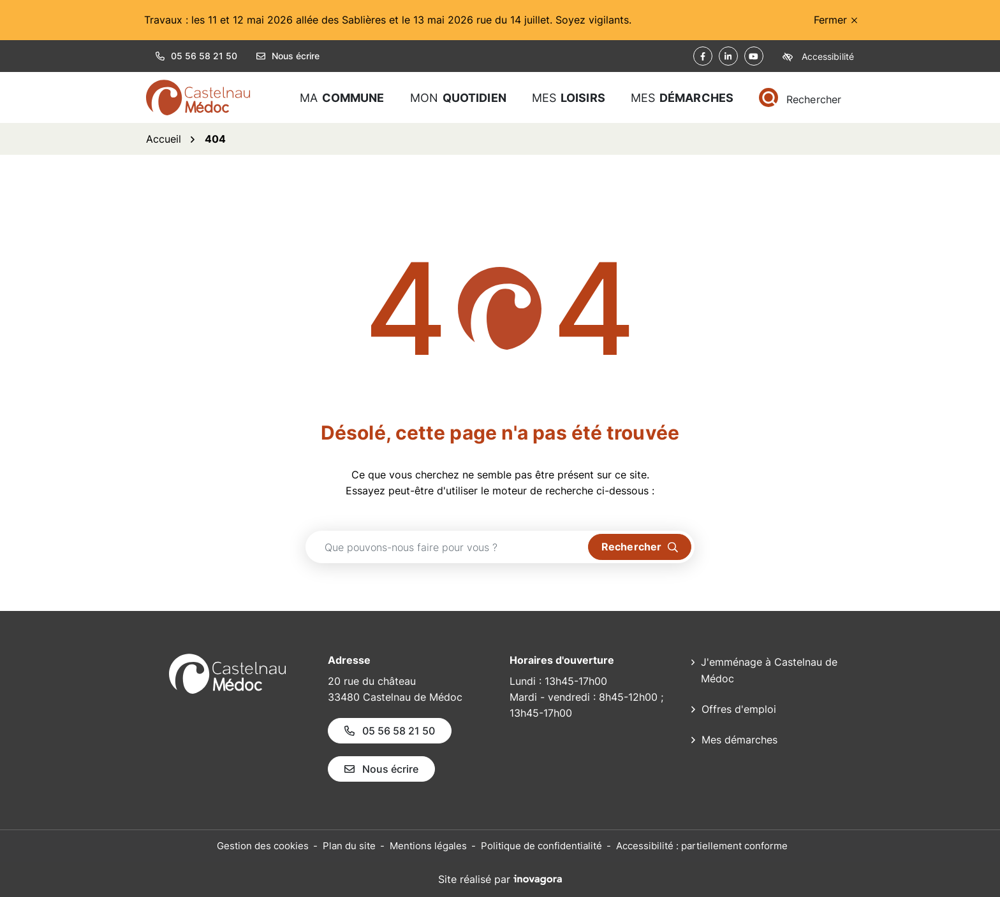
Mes (682, 97)
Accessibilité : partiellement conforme (702, 846)
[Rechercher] (800, 98)
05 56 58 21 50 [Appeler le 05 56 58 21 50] (389, 730)
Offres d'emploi (739, 709)
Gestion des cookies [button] (263, 846)
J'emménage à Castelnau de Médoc (769, 670)
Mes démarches (739, 739)
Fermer (835, 19)
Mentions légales (428, 846)
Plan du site (349, 846)
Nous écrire (288, 55)
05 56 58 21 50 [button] (196, 55)
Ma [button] (342, 97)
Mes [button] (568, 97)
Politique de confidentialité (541, 846)
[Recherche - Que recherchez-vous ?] (447, 547)
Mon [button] (458, 97)
